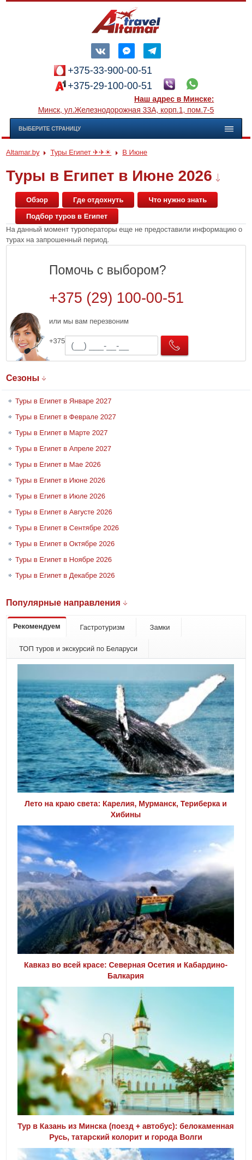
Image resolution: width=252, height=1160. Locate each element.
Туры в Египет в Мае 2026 (58, 464)
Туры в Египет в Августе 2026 (63, 512)
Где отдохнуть (98, 200)
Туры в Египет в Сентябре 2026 (67, 528)
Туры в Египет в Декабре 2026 (65, 575)
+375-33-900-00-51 (110, 70)
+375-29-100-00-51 (110, 85)
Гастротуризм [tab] (102, 627)
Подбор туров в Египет (66, 216)
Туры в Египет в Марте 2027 (61, 433)
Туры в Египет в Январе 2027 (63, 401)
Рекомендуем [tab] (37, 626)
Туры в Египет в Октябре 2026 (65, 544)
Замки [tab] (160, 627)
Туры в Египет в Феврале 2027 (65, 417)
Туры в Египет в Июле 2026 (60, 496)
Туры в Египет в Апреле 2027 (63, 448)
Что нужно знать (177, 200)
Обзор (37, 200)
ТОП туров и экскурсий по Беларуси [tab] (78, 649)
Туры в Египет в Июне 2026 (60, 480)
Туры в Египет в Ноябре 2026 (63, 559)
